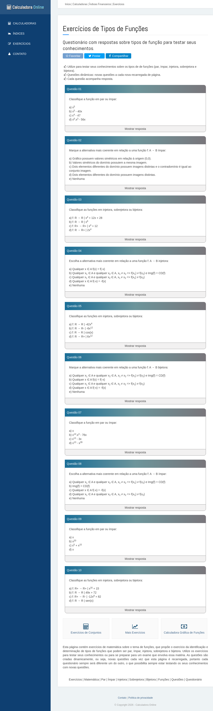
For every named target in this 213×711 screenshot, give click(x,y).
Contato (17, 53)
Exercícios (19, 43)
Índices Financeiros (100, 4)
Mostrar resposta (135, 128)
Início (68, 4)
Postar (94, 56)
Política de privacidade (140, 697)
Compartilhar (118, 56)
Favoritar (73, 56)
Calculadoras (22, 23)
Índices (16, 33)
